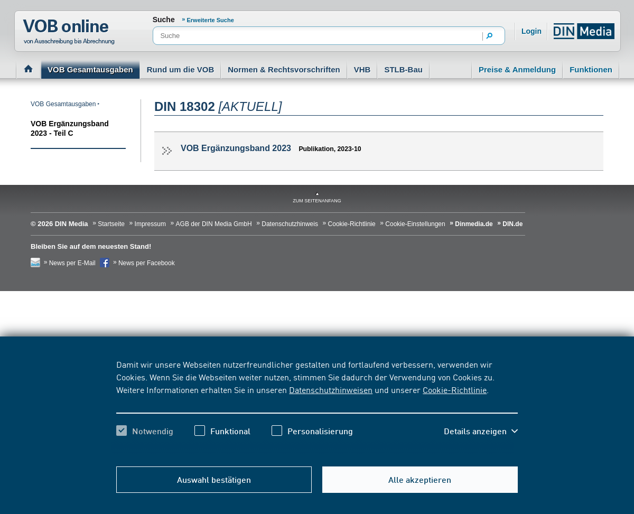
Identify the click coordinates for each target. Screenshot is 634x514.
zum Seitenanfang (317, 200)
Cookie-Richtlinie (455, 389)
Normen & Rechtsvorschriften (284, 69)
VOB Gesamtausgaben (90, 69)
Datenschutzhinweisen (330, 389)
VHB (362, 69)
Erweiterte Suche (210, 20)
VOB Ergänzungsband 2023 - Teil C (70, 128)
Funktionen (591, 69)
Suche (164, 19)
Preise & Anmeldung (517, 69)
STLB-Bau (403, 69)
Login (531, 31)
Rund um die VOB (181, 69)
